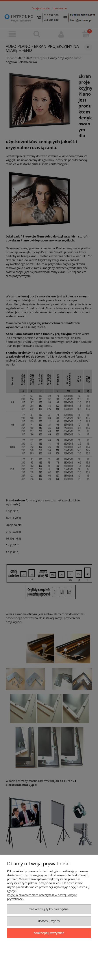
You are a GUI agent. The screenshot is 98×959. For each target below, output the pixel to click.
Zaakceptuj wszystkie (49, 933)
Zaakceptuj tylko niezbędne (49, 909)
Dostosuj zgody (49, 921)
